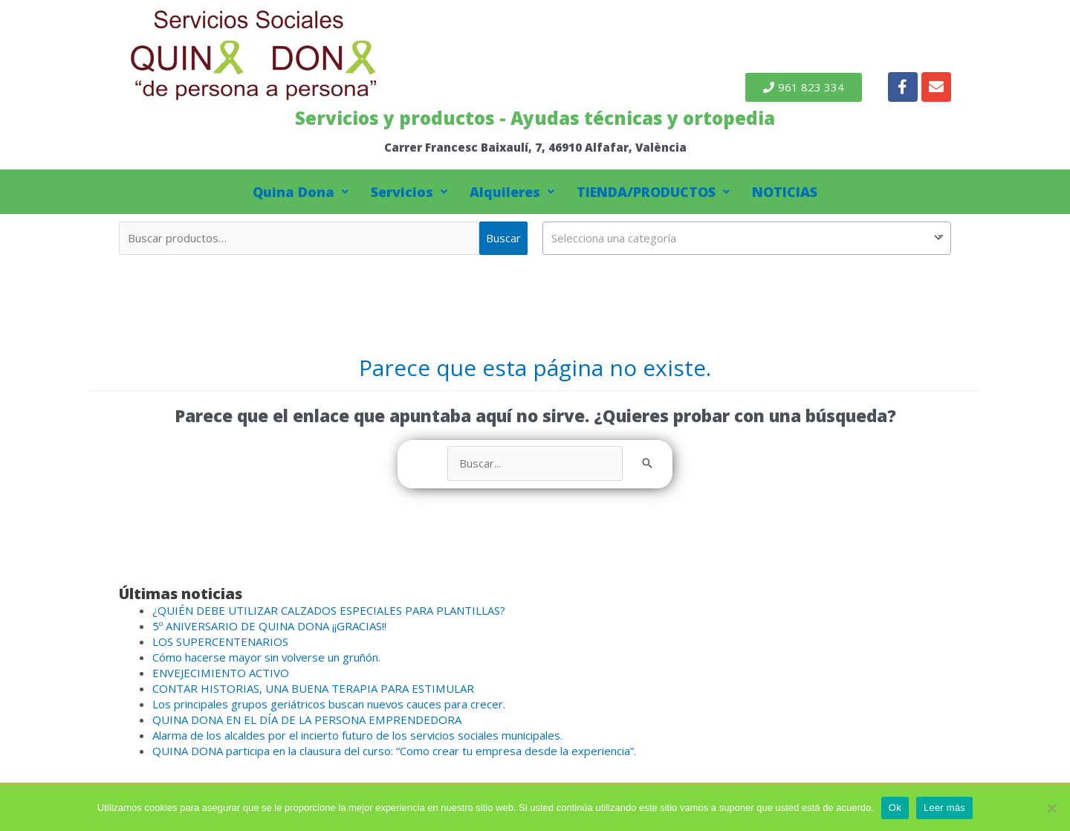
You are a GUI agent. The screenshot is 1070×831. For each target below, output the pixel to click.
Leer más (944, 807)
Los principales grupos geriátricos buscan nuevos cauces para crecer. (329, 703)
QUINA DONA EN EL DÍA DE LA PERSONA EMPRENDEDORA (306, 719)
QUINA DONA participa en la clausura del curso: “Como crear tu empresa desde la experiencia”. (394, 750)
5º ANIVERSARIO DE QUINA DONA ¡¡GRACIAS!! (269, 625)
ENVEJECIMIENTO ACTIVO (220, 672)
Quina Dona (300, 192)
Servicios (409, 192)
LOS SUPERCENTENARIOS (220, 641)
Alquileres (512, 192)
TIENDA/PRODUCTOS (653, 192)
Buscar (503, 237)
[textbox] (746, 237)
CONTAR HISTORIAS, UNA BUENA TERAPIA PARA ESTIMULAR (312, 688)
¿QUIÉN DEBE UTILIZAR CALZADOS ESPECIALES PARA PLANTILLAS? (328, 610)
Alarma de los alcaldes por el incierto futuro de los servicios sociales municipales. (357, 735)
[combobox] (746, 238)
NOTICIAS (784, 192)
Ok (895, 807)
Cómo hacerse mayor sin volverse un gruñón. (267, 657)
